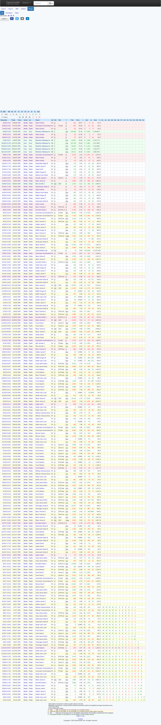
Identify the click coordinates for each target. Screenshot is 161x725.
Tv (30, 250)
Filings (31, 9)
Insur (25, 131)
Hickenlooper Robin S (42, 186)
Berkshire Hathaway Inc (43, 131)
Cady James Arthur (41, 363)
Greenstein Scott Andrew (43, 125)
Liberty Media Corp (41, 250)
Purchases (9, 13)
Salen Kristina (40, 123)
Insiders (23, 9)
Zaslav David (40, 334)
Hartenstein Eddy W (42, 163)
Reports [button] (26, 3)
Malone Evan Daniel (42, 175)
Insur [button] (3, 9)
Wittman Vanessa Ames (43, 413)
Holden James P (41, 166)
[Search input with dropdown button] (41, 3)
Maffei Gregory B (41, 172)
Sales (16, 13)
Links (4, 19)
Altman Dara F (40, 387)
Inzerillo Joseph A (41, 178)
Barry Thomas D (41, 207)
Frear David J (40, 323)
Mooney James (40, 433)
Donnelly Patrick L (41, 210)
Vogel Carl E (39, 169)
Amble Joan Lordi (41, 265)
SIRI (17, 9)
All (2, 13)
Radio (31, 123)
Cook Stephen (40, 369)
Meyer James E (40, 181)
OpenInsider (13, 3)
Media (26, 123)
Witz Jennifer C (40, 183)
